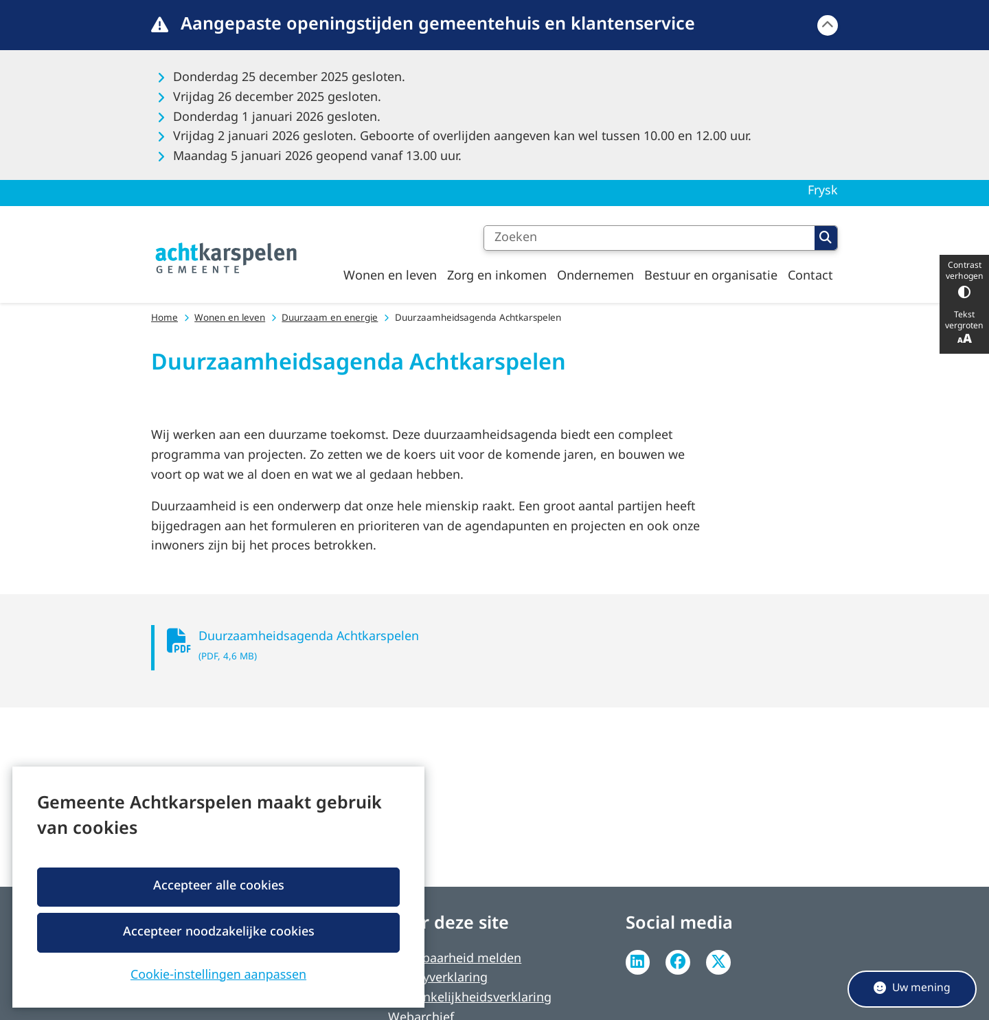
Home (164, 318)
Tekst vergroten (964, 329)
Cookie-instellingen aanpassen (218, 973)
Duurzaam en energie (330, 318)
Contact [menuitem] (810, 276)
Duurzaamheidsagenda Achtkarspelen (449, 648)
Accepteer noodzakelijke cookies (218, 932)
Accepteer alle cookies (218, 886)
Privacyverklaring (438, 978)
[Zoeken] (649, 238)
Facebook (678, 962)
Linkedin (638, 962)
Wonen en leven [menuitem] (390, 276)
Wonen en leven (229, 318)
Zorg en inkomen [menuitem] (497, 276)
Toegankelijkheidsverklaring (470, 998)
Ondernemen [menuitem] (595, 276)
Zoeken (825, 237)
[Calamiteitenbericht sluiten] (827, 25)
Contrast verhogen (964, 279)
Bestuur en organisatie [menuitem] (710, 276)
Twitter (718, 962)
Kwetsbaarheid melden (454, 959)
